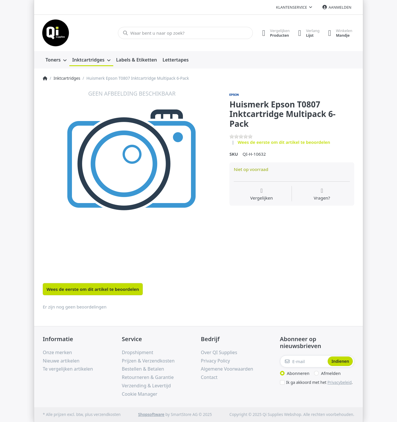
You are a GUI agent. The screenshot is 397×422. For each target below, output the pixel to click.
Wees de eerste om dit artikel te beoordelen (284, 142)
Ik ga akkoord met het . (319, 382)
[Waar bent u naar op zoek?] (185, 33)
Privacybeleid (339, 382)
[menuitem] (56, 60)
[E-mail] (303, 361)
